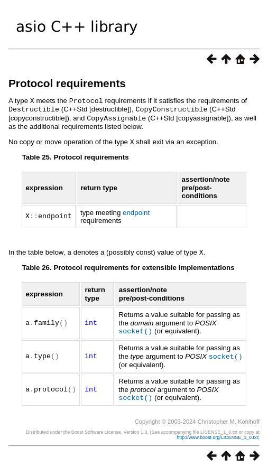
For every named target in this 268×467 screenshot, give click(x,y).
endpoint (136, 210)
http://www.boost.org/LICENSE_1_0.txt (217, 433)
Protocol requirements (67, 83)
